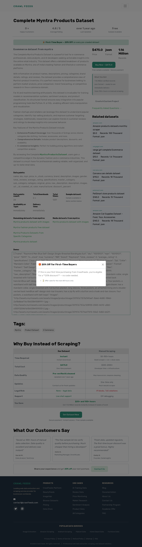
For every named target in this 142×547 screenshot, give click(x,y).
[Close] (103, 264)
